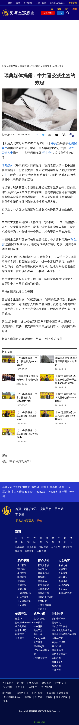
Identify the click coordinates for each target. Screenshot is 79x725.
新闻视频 (23, 560)
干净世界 (50, 693)
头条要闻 (19, 547)
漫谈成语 (62, 581)
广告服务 (20, 687)
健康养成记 (20, 630)
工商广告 (56, 670)
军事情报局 (43, 589)
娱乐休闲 (39, 613)
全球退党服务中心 (12, 697)
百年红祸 (56, 646)
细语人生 (42, 609)
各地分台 (28, 3)
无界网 (49, 697)
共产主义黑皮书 (59, 654)
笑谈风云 (62, 569)
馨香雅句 (62, 577)
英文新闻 (72, 3)
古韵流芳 (62, 573)
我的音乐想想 (40, 658)
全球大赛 (41, 551)
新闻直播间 (48, 13)
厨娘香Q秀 (39, 646)
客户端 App (47, 687)
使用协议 (59, 683)
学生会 (46, 152)
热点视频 (31, 547)
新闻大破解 (43, 585)
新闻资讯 (30, 509)
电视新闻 (24, 66)
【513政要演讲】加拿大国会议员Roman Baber (66, 397)
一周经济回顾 (24, 593)
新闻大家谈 (43, 565)
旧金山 (69, 487)
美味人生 (38, 634)
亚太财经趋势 (24, 601)
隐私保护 (46, 683)
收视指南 (33, 683)
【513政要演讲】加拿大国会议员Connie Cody (27, 433)
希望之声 (63, 693)
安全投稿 (7, 687)
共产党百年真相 (59, 626)
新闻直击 (21, 581)
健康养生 (21, 613)
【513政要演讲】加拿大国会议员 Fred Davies (65, 415)
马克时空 (42, 601)
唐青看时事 (43, 593)
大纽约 (17, 487)
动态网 (38, 697)
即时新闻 (43, 547)
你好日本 (38, 622)
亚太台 (6, 491)
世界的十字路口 (45, 597)
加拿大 (26, 487)
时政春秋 (42, 577)
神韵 (10, 3)
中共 (54, 143)
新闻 (18, 531)
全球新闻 (21, 565)
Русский (52, 491)
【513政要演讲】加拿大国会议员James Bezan (27, 361)
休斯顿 (53, 487)
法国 (61, 487)
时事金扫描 (43, 573)
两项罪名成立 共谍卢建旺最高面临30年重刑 (66, 361)
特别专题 (57, 613)
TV (61, 13)
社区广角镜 (22, 597)
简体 (44, 3)
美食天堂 (38, 630)
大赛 (18, 3)
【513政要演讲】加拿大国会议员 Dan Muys (26, 415)
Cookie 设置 (39, 722)
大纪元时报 (37, 693)
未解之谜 (62, 565)
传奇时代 (56, 622)
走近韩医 (19, 638)
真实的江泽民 (58, 642)
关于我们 (21, 683)
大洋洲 (44, 487)
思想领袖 (42, 581)
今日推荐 (55, 547)
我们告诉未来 (58, 618)
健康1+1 (19, 618)
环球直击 (35, 66)
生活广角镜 (39, 618)
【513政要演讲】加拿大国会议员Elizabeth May (26, 397)
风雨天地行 (57, 650)
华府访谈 (21, 589)
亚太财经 (21, 605)
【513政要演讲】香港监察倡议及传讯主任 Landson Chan (65, 379)
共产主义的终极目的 (62, 630)
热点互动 (42, 569)
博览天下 (67, 547)
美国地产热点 (65, 593)
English (29, 491)
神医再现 (19, 634)
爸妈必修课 (64, 585)
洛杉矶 (35, 487)
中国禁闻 (21, 573)
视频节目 (13, 66)
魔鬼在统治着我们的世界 (64, 634)
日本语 (63, 491)
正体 (38, 3)
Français (40, 491)
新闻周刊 (21, 585)
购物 (39, 520)
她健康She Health (24, 622)
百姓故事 (56, 658)
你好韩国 (38, 626)
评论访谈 (43, 560)
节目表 (59, 509)
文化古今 (62, 589)
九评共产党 (57, 638)
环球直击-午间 (50, 66)
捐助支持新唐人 (25, 520)
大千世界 (38, 642)
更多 (5, 701)
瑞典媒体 (7, 165)
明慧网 (28, 697)
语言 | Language (57, 3)
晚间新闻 (21, 577)
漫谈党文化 (57, 662)
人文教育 (64, 560)
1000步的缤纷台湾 (42, 652)
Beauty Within (40, 638)
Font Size (63, 134)
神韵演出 (29, 551)
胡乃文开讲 (20, 626)
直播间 (20, 514)
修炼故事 (56, 666)
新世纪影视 (61, 697)
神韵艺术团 (22, 693)
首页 (4, 66)
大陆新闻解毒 (44, 605)
